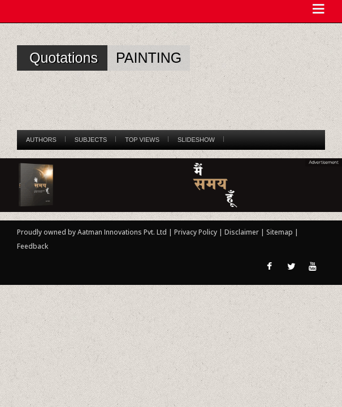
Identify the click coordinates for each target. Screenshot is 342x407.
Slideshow (196, 139)
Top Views (142, 139)
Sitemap (280, 232)
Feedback (32, 246)
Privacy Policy (196, 232)
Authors (41, 139)
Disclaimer (241, 232)
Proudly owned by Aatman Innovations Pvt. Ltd (92, 232)
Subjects (91, 139)
